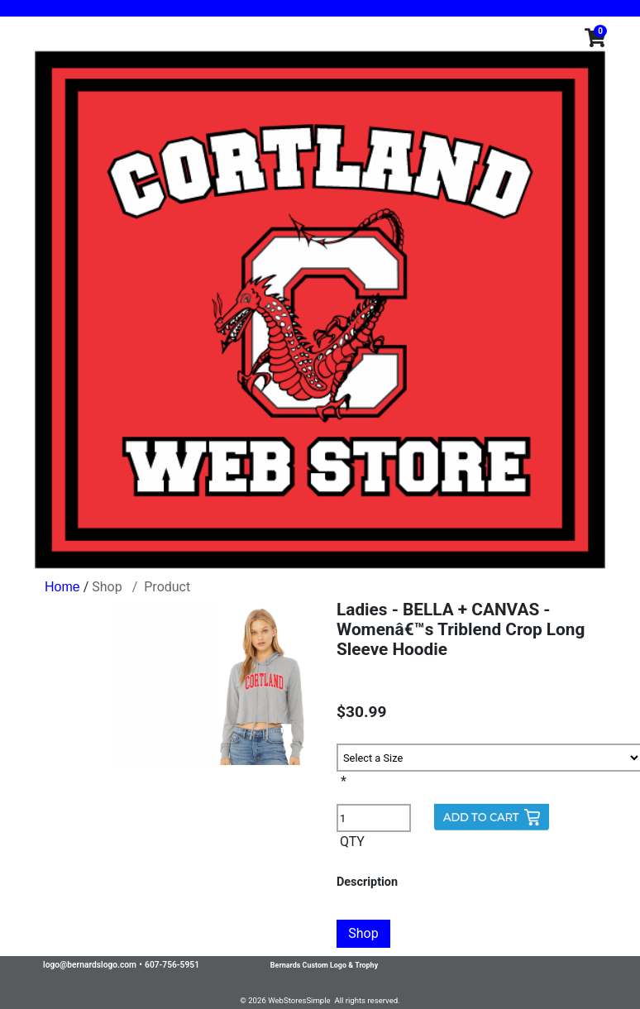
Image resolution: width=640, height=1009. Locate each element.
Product (167, 587)
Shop (107, 587)
